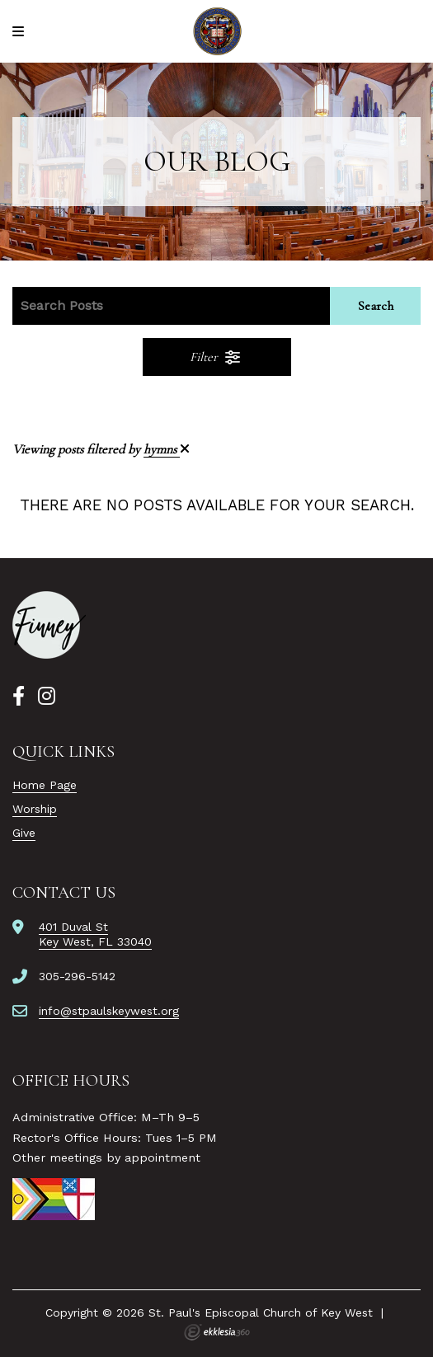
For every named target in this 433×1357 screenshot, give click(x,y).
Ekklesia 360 (217, 1332)
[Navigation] (20, 32)
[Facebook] (18, 696)
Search (375, 306)
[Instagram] (46, 696)
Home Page (44, 784)
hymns (167, 449)
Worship (34, 808)
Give (23, 832)
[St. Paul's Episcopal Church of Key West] (216, 31)
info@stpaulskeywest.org (109, 1010)
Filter (216, 357)
